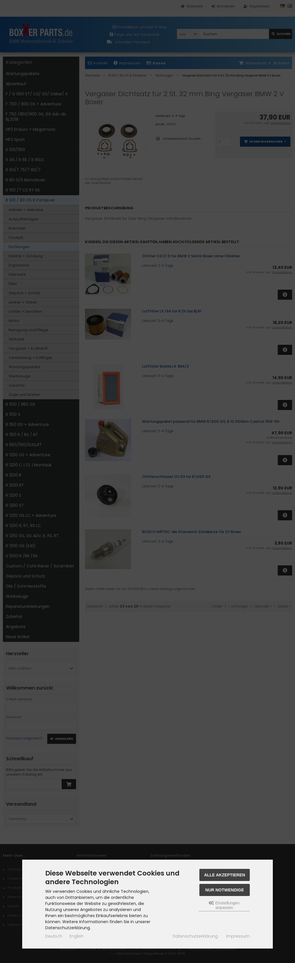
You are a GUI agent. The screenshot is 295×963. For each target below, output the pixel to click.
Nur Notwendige (224, 890)
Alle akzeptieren (224, 875)
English (76, 936)
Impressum (238, 936)
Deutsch (53, 936)
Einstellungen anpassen (224, 905)
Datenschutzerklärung (195, 936)
